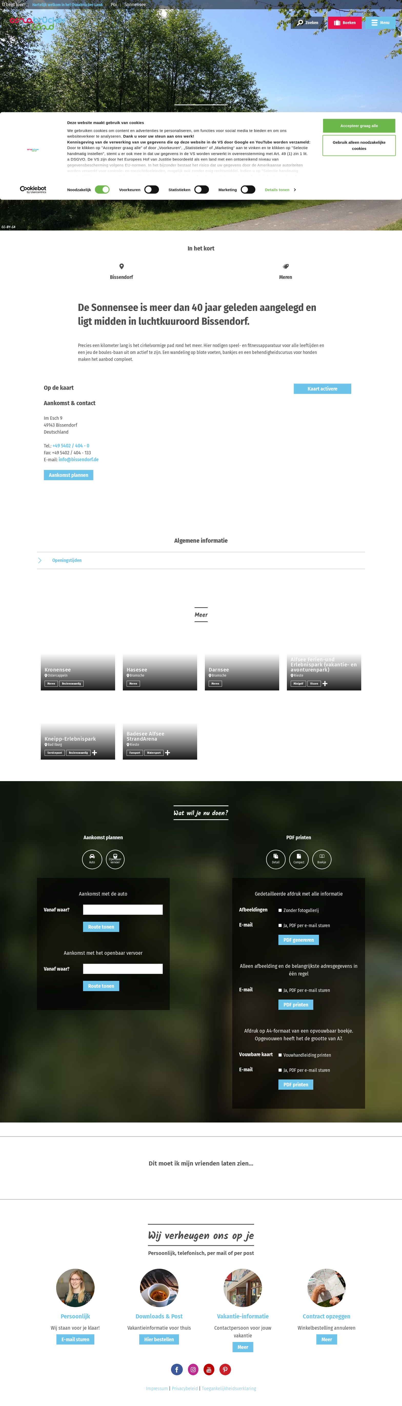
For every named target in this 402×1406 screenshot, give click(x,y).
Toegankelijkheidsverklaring (229, 1388)
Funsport (134, 752)
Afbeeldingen (253, 909)
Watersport (154, 752)
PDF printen (296, 1005)
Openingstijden (67, 560)
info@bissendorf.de (79, 460)
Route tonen (101, 927)
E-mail (246, 924)
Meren (51, 683)
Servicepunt (55, 752)
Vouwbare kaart (256, 1054)
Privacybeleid (185, 1388)
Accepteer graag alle (359, 13)
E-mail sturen (75, 1339)
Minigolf (299, 683)
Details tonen (277, 78)
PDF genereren (299, 940)
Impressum (157, 1388)
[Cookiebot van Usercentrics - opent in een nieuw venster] (33, 78)
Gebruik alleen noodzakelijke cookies (359, 33)
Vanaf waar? (56, 909)
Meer (243, 1347)
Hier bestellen (159, 1339)
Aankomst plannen (68, 475)
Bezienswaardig (72, 683)
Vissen (315, 683)
